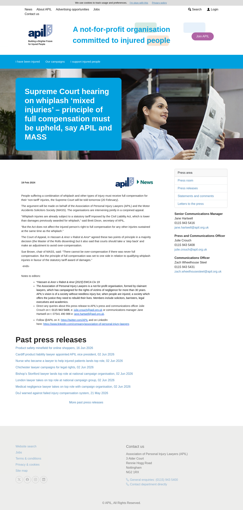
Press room (185, 180)
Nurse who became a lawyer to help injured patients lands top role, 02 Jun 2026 (69, 360)
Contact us (32, 14)
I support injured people (85, 61)
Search (195, 9)
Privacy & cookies (27, 464)
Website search (26, 446)
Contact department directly (146, 484)
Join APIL (202, 36)
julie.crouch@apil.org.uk (190, 249)
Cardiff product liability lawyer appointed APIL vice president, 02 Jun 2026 (65, 354)
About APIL (44, 9)
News (28, 9)
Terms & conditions (28, 458)
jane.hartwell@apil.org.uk (191, 227)
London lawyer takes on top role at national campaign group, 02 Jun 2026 (65, 380)
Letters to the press (191, 203)
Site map (22, 470)
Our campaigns (55, 61)
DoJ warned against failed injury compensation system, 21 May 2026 (62, 393)
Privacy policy (159, 2)
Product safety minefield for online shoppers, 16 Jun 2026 (54, 348)
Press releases (188, 188)
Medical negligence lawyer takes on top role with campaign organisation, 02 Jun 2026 (73, 386)
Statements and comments (196, 196)
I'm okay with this (139, 2)
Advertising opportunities (72, 9)
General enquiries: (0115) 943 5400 (152, 479)
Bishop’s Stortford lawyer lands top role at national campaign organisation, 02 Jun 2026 (74, 373)
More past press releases (86, 402)
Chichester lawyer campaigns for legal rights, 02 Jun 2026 (55, 367)
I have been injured (28, 61)
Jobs (96, 9)
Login (212, 9)
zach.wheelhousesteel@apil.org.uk (198, 271)
